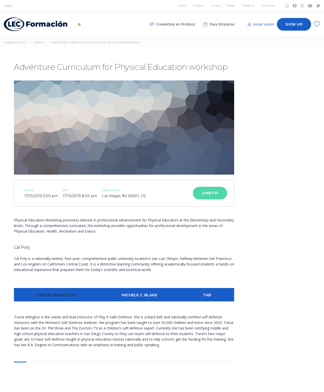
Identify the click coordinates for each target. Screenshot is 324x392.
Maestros (247, 5)
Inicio (182, 5)
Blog (231, 5)
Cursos (215, 5)
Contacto (268, 5)
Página (198, 5)
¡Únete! (210, 193)
